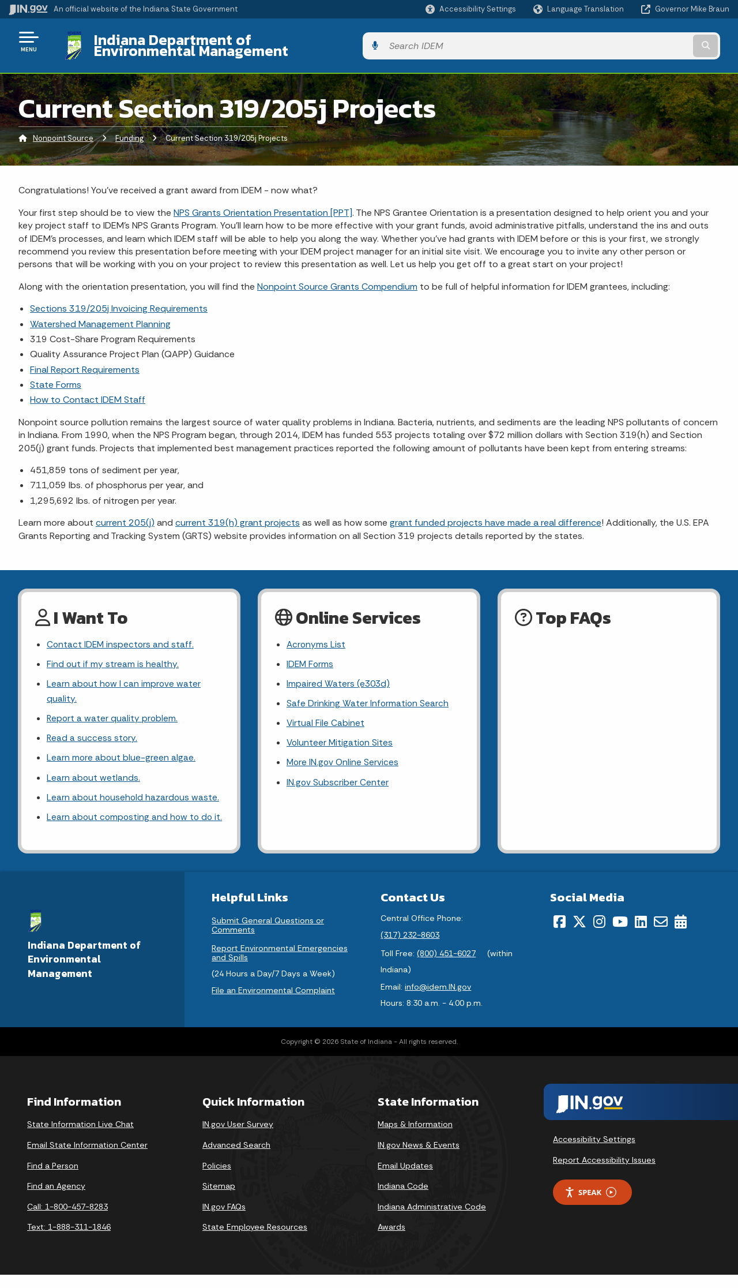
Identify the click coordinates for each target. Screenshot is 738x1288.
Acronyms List (317, 636)
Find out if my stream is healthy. (113, 656)
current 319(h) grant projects (237, 514)
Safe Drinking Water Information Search (368, 697)
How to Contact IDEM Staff (87, 391)
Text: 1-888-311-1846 (69, 1240)
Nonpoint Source (63, 129)
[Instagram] (599, 935)
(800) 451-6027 (446, 966)
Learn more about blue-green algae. (122, 753)
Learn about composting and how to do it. (131, 822)
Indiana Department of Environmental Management (260, 41)
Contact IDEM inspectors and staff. (121, 636)
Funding (129, 129)
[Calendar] (681, 935)
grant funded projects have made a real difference (495, 514)
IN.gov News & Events (419, 1158)
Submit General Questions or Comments (268, 938)
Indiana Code (403, 1199)
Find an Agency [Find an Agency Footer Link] (56, 1199)
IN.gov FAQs (224, 1220)
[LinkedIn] (641, 935)
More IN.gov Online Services (344, 758)
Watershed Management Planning (100, 315)
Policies (216, 1178)
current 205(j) (125, 514)
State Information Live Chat (80, 1137)
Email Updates (405, 1178)
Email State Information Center (87, 1158)
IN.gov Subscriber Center (338, 778)
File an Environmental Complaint (273, 1003)
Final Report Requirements (85, 360)
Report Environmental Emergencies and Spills (280, 966)
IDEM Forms (311, 656)
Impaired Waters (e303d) (339, 677)
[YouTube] (620, 935)
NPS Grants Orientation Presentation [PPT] (263, 203)
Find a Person (52, 1178)
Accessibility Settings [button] (594, 1152)
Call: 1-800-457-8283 (67, 1220)
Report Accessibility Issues (604, 1173)
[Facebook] (560, 935)
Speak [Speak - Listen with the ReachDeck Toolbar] (590, 1205)
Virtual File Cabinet (326, 717)
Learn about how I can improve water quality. (124, 684)
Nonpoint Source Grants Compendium (337, 277)
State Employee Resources (254, 1240)
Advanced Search (236, 1158)
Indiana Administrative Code (432, 1220)
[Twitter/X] (579, 935)
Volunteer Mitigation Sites (341, 738)
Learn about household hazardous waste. (134, 794)
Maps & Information (415, 1137)
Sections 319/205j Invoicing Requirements (119, 300)
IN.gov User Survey (237, 1137)
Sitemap (218, 1199)
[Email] (661, 935)
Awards (391, 1240)
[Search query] (647, 41)
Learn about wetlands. (94, 773)
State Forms (55, 376)
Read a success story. (92, 733)
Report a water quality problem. (113, 712)
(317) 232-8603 (410, 948)
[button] (471, 8)
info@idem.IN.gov (438, 1000)
